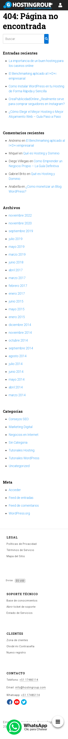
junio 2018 (16, 262)
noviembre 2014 (20, 332)
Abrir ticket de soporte (21, 606)
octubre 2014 (18, 340)
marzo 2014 (17, 395)
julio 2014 (15, 364)
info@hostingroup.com (30, 687)
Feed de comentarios (24, 505)
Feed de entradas (21, 498)
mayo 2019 (16, 247)
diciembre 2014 (20, 325)
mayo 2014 (16, 379)
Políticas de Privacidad (22, 543)
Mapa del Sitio (16, 556)
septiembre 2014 (21, 348)
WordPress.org (19, 513)
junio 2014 (16, 371)
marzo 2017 (17, 278)
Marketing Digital (20, 427)
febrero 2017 (18, 286)
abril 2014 (16, 387)
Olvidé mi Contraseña (20, 646)
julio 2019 (15, 239)
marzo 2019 (17, 254)
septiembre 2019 (21, 231)
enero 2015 (17, 317)
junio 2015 (16, 301)
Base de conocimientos (22, 600)
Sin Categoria (18, 442)
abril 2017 (16, 270)
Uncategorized (19, 466)
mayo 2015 (16, 309)
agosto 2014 (17, 356)
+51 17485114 (29, 679)
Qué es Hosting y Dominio (41, 153)
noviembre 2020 (20, 223)
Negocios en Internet (23, 435)
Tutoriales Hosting (21, 450)
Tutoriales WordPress (24, 458)
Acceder (15, 490)
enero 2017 (17, 293)
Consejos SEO (19, 419)
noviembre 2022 (20, 215)
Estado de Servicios (20, 612)
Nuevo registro (16, 652)
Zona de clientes (17, 640)
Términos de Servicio (20, 550)
